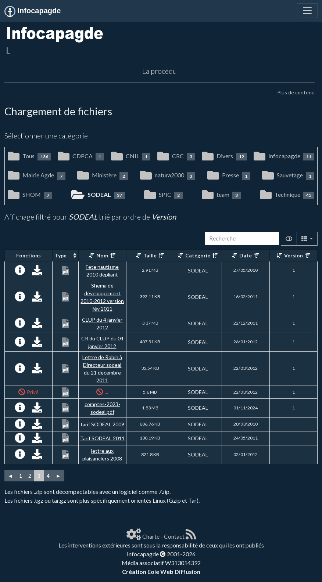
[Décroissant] (112, 255)
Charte (151, 536)
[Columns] (307, 239)
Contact (174, 536)
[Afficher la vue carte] (289, 239)
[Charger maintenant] (37, 272)
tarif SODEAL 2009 (102, 424)
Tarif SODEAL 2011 (102, 438)
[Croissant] (91, 255)
